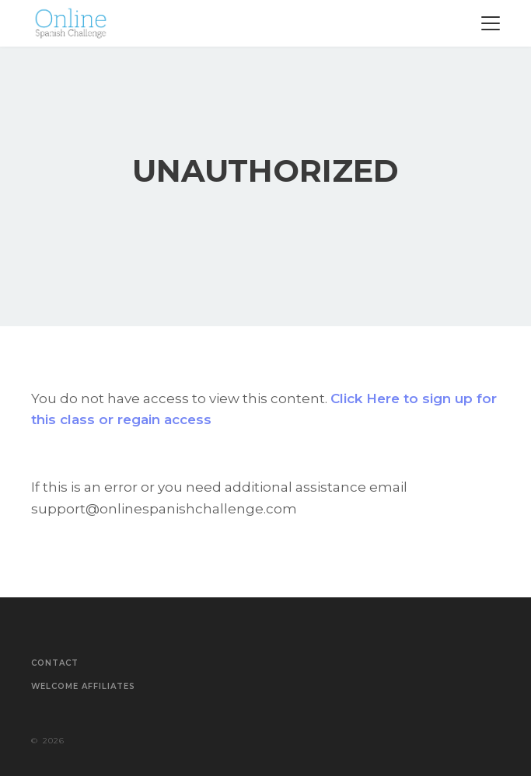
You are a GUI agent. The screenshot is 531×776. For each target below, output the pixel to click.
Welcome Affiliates (83, 687)
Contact (55, 663)
